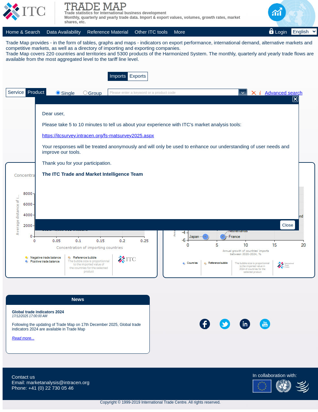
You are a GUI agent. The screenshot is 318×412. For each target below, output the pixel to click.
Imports (118, 75)
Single (71, 93)
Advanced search (283, 92)
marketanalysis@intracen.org (58, 382)
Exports (137, 75)
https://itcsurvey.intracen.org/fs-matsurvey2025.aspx (98, 135)
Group (95, 93)
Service (16, 91)
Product (35, 91)
